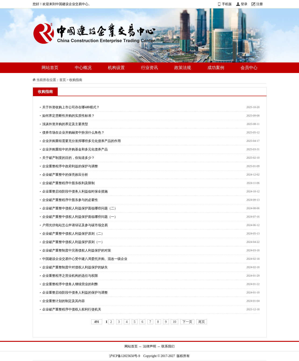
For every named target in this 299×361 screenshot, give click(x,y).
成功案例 (215, 67)
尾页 (201, 322)
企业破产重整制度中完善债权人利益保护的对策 (76, 250)
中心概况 (83, 67)
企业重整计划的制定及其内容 (63, 301)
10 (174, 322)
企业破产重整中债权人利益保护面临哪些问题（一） (79, 217)
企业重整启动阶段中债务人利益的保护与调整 (75, 292)
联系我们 (167, 346)
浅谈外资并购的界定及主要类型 (65, 124)
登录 (244, 4)
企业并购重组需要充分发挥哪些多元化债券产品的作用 (81, 141)
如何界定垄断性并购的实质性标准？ (68, 115)
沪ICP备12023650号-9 (124, 356)
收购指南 (75, 80)
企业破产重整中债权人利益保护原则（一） (73, 242)
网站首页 (50, 67)
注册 (259, 4)
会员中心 (249, 67)
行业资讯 (149, 67)
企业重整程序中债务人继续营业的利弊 (70, 284)
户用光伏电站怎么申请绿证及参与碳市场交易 (75, 225)
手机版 (227, 4)
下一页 (187, 322)
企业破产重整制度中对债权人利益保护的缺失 (75, 267)
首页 (62, 80)
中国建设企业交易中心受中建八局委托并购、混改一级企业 (84, 259)
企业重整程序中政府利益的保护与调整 (70, 166)
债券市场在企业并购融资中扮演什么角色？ (73, 132)
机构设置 (116, 67)
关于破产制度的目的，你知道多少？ (68, 158)
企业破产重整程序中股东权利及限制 (68, 183)
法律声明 (149, 346)
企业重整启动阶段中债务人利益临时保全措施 (75, 191)
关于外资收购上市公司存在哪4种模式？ (71, 107)
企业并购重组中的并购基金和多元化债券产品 (75, 149)
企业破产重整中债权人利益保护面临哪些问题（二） (79, 208)
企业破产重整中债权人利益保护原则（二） (73, 233)
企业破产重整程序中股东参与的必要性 (70, 200)
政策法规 (182, 67)
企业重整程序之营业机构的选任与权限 (70, 275)
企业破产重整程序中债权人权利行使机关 (71, 309)
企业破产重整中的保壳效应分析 (65, 174)
